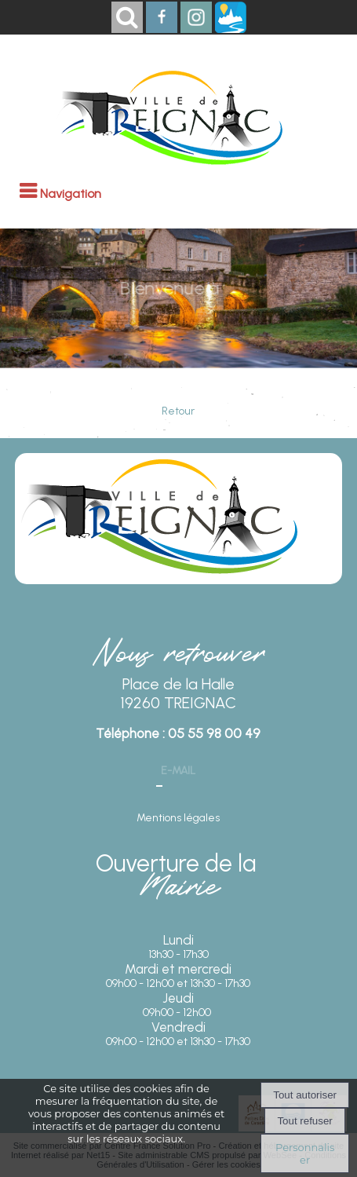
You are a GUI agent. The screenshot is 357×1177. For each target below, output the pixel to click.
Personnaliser (304, 1153)
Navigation (70, 193)
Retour (178, 411)
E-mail (178, 770)
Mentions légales (178, 817)
